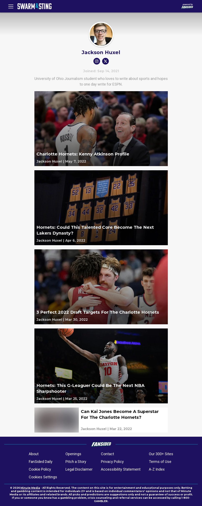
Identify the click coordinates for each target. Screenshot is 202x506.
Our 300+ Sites (161, 454)
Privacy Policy (112, 461)
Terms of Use (160, 461)
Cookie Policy (40, 469)
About (34, 454)
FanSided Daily (41, 461)
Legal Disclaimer (79, 469)
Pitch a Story (75, 461)
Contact (107, 454)
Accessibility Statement (121, 469)
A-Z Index (157, 469)
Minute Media (30, 487)
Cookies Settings (43, 477)
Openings (73, 454)
